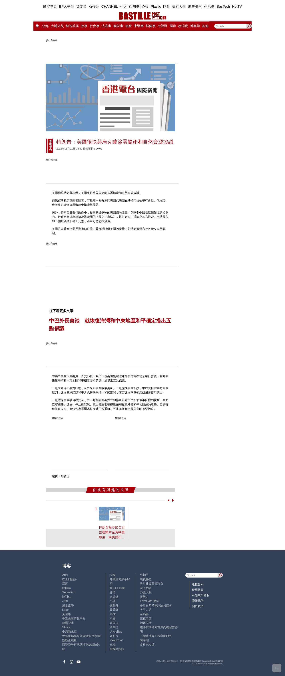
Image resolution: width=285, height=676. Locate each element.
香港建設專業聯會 (151, 583)
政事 (84, 26)
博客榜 (195, 26)
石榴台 (94, 6)
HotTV (237, 6)
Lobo (65, 609)
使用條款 (198, 589)
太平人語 (146, 609)
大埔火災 (57, 26)
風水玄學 (68, 605)
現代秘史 (146, 579)
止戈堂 (114, 596)
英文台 (81, 6)
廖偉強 (114, 622)
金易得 (144, 614)
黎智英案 (72, 26)
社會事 (94, 26)
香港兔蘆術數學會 (73, 618)
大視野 (162, 26)
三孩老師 (146, 618)
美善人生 (179, 6)
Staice (66, 627)
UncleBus (116, 631)
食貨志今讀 (147, 644)
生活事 (209, 6)
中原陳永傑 (69, 631)
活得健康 (146, 622)
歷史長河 (195, 6)
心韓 (145, 6)
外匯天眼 (146, 592)
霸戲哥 (114, 605)
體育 (166, 6)
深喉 (112, 574)
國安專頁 (50, 6)
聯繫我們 (198, 600)
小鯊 (112, 601)
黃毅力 (144, 596)
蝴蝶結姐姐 (117, 649)
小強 (65, 601)
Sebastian (68, 592)
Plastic (156, 6)
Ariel (65, 574)
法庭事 (106, 26)
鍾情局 (66, 588)
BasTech (223, 6)
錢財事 (118, 26)
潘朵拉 (114, 627)
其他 (205, 26)
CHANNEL (109, 6)
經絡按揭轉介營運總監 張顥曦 (81, 635)
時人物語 (146, 588)
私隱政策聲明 (200, 595)
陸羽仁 (66, 596)
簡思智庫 (68, 622)
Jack (113, 614)
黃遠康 (66, 614)
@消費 (183, 26)
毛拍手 (144, 574)
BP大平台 (66, 6)
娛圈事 (134, 6)
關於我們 (198, 606)
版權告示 (198, 584)
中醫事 (139, 26)
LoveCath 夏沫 (149, 601)
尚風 (112, 618)
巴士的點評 (69, 579)
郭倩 (112, 592)
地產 (128, 26)
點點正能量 (69, 640)
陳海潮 (144, 640)
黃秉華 (114, 609)
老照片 (114, 635)
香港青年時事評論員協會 (156, 605)
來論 (112, 644)
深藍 (65, 583)
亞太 (123, 6)
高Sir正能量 (117, 588)
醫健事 (151, 26)
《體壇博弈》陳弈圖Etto (155, 635)
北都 (45, 26)
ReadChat (116, 640)
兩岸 (173, 26)
